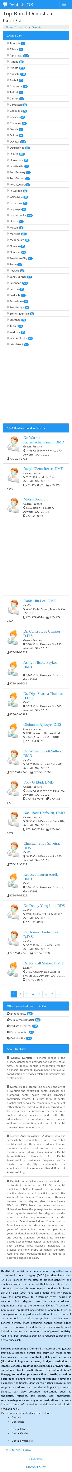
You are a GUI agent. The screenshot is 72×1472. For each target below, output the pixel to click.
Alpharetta (18, 55)
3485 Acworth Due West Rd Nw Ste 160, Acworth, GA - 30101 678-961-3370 (36, 732)
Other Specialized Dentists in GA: (27, 1006)
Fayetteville (18, 166)
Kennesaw (17, 203)
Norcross (16, 252)
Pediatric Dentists (22, 1026)
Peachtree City (20, 258)
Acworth (16, 43)
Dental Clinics (20, 1429)
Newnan (16, 246)
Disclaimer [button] (36, 1458)
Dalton (15, 135)
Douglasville (18, 147)
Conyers (16, 117)
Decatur (16, 141)
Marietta (17, 233)
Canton (15, 98)
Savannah (17, 283)
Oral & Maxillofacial (24, 1019)
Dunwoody (17, 160)
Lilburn (15, 221)
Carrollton (17, 104)
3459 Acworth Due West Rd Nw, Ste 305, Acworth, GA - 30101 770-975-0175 (36, 971)
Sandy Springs (19, 276)
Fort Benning (19, 172)
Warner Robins (20, 338)
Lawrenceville (20, 215)
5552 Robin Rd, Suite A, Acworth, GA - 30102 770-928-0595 (30, 507)
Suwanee (16, 319)
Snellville (16, 295)
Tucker (15, 326)
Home (9, 27)
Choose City (14, 35)
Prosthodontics (20, 1032)
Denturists (18, 1421)
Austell (15, 80)
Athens (15, 61)
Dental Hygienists (22, 1440)
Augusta (16, 74)
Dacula (15, 129)
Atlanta (16, 68)
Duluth (16, 154)
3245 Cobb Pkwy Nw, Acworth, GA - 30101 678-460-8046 (35, 672)
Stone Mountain (20, 313)
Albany (15, 49)
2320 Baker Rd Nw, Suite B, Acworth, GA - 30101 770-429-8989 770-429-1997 (35, 478)
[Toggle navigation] (64, 4)
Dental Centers (21, 1433)
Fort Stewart (18, 184)
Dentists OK (18, 4)
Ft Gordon (17, 190)
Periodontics (19, 1038)
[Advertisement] (36, 386)
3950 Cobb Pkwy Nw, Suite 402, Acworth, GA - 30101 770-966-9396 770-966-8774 (36, 792)
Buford (15, 92)
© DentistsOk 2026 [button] (18, 1450)
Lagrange (16, 209)
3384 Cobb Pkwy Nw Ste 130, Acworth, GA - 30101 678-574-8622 (34, 641)
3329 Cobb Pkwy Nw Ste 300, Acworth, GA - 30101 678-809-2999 (35, 703)
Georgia (36, 27)
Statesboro (17, 301)
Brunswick (17, 86)
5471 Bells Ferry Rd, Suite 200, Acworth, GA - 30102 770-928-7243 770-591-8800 (35, 761)
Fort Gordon (18, 178)
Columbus (17, 111)
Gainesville (17, 197)
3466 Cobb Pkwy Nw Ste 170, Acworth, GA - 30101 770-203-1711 (35, 447)
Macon (15, 227)
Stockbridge (18, 307)
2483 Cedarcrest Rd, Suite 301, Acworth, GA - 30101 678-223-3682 (36, 913)
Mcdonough (18, 240)
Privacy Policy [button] (36, 1467)
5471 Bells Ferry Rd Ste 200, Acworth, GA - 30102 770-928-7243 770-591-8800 (33, 942)
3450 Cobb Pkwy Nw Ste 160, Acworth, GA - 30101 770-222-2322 (34, 853)
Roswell (15, 270)
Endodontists (20, 1013)
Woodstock (18, 344)
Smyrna (15, 289)
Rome (14, 264)
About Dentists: (16, 1048)
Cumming (17, 123)
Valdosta (16, 332)
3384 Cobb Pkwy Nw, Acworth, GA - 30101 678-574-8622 (35, 884)
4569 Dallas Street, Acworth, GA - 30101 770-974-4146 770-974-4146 (36, 611)
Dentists (22, 27)
